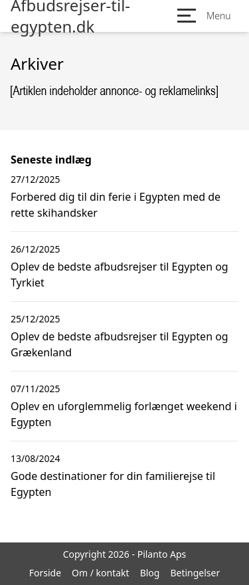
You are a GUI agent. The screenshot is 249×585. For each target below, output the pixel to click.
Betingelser (195, 572)
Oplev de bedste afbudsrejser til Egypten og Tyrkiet (119, 274)
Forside (45, 572)
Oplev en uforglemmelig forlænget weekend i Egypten (124, 414)
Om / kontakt (100, 572)
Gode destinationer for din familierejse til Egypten (113, 484)
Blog (150, 572)
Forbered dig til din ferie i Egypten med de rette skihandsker (115, 204)
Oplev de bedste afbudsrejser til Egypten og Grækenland (119, 344)
